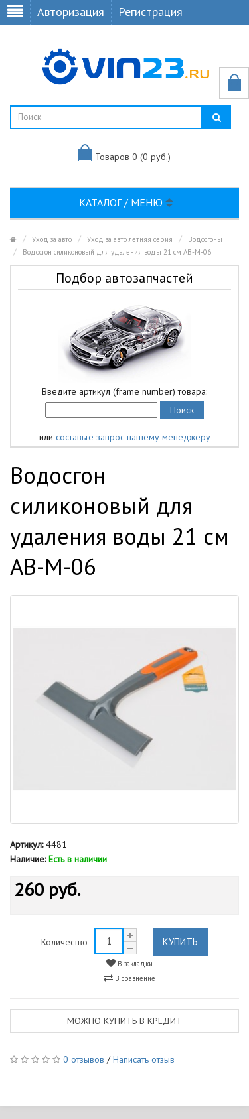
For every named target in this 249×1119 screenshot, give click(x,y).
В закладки (129, 963)
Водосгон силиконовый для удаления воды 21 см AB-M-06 (117, 252)
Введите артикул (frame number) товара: (124, 391)
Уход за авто (52, 239)
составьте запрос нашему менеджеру (133, 437)
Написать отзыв (144, 1059)
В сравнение (129, 978)
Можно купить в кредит (124, 1021)
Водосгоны (205, 239)
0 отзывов (83, 1059)
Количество (64, 942)
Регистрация (150, 11)
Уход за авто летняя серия (130, 239)
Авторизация (70, 11)
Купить (180, 941)
